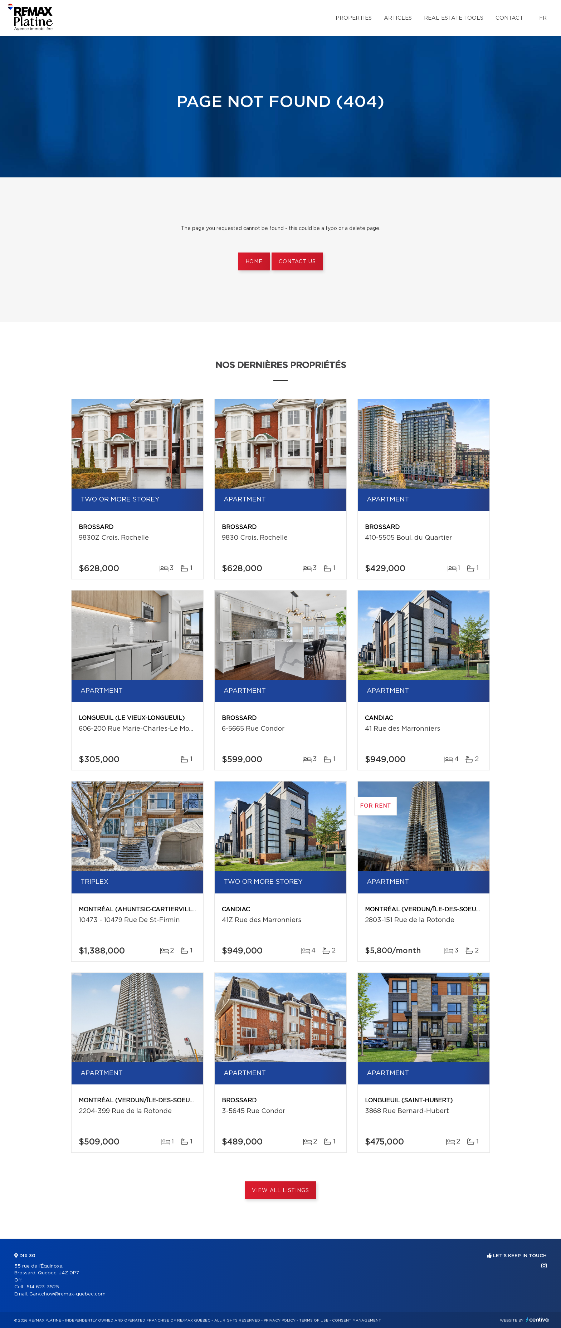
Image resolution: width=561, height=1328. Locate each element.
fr (543, 18)
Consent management (356, 1320)
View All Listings (280, 1190)
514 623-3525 (42, 1287)
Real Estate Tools (453, 18)
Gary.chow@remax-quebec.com (67, 1294)
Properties (354, 18)
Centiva (537, 1319)
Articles (398, 18)
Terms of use (313, 1320)
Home (254, 261)
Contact (509, 18)
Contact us (297, 261)
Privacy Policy (280, 1320)
